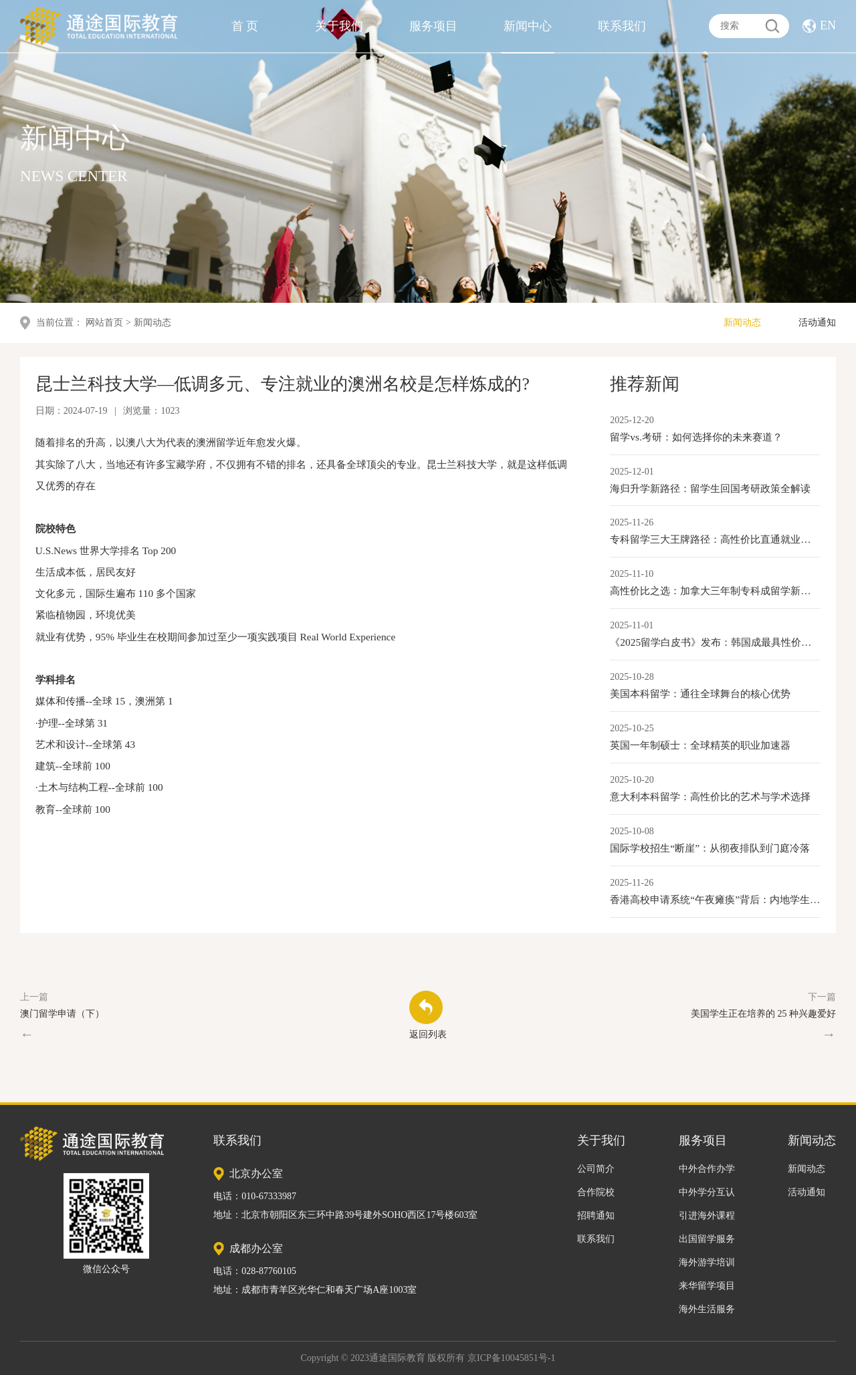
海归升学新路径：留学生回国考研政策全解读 (710, 488)
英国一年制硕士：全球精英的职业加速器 (700, 745)
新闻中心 (528, 24)
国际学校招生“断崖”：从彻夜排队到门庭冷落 (710, 848)
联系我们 (622, 24)
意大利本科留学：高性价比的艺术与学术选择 (710, 796)
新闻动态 (742, 323)
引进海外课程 (707, 1216)
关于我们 (339, 24)
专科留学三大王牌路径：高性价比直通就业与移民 (715, 539)
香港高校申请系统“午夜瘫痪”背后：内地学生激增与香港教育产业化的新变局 (715, 899)
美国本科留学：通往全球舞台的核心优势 (700, 693)
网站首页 (104, 323)
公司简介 (596, 1169)
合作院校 (596, 1192)
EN (828, 23)
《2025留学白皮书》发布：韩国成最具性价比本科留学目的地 (715, 642)
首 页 (244, 24)
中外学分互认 (707, 1192)
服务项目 (433, 24)
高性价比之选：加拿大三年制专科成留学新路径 (715, 590)
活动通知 (817, 323)
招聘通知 (596, 1216)
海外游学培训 (707, 1262)
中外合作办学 (707, 1169)
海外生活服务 (707, 1309)
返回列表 (428, 1015)
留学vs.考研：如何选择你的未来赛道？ (696, 437)
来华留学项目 (707, 1286)
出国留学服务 (707, 1239)
